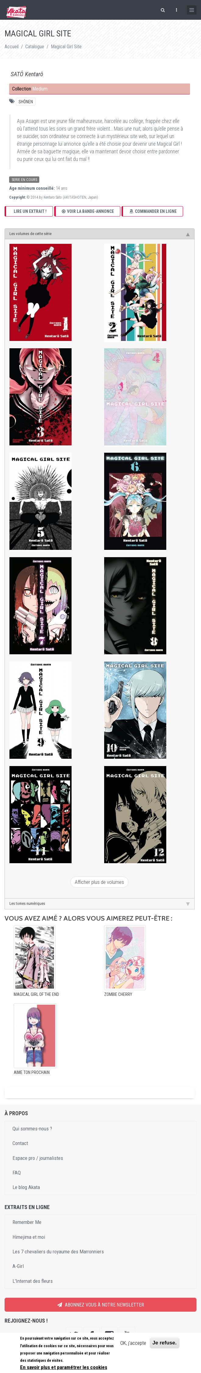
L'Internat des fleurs (32, 1281)
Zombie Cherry (118, 994)
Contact (20, 1143)
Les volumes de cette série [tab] (99, 233)
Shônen (26, 101)
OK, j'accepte (133, 1343)
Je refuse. (165, 1343)
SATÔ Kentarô (27, 74)
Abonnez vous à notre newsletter (100, 1305)
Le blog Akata (26, 1187)
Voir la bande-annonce (88, 211)
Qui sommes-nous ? (32, 1129)
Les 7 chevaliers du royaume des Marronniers (58, 1252)
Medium (40, 89)
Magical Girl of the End (36, 994)
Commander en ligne (153, 211)
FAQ (16, 1173)
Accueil (12, 46)
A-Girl (18, 1266)
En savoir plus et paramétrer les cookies (63, 1367)
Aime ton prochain (32, 1072)
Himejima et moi (28, 1237)
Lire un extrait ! (30, 211)
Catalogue (34, 46)
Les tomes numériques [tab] (99, 903)
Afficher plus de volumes (99, 882)
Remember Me (26, 1222)
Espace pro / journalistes (37, 1158)
